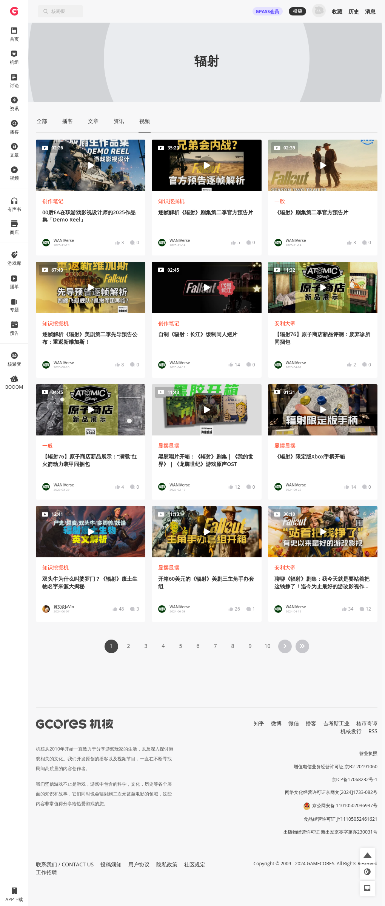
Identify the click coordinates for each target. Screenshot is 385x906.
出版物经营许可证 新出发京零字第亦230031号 (330, 832)
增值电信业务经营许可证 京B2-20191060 (335, 766)
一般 (279, 201)
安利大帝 (285, 323)
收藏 (337, 11)
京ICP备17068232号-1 (355, 779)
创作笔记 (52, 201)
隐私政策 (166, 864)
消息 (370, 11)
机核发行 (351, 731)
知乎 (259, 723)
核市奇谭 (366, 723)
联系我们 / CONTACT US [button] (65, 864)
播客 (311, 723)
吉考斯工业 (336, 723)
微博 (276, 723)
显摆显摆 (168, 445)
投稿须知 (111, 864)
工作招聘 (46, 872)
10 (267, 645)
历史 (353, 11)
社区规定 (194, 864)
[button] (367, 855)
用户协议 (138, 864)
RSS (372, 731)
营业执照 (368, 753)
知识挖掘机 (171, 201)
